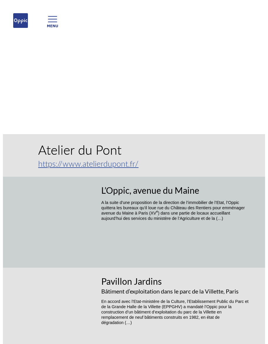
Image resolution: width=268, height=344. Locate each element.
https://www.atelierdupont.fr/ (88, 163)
